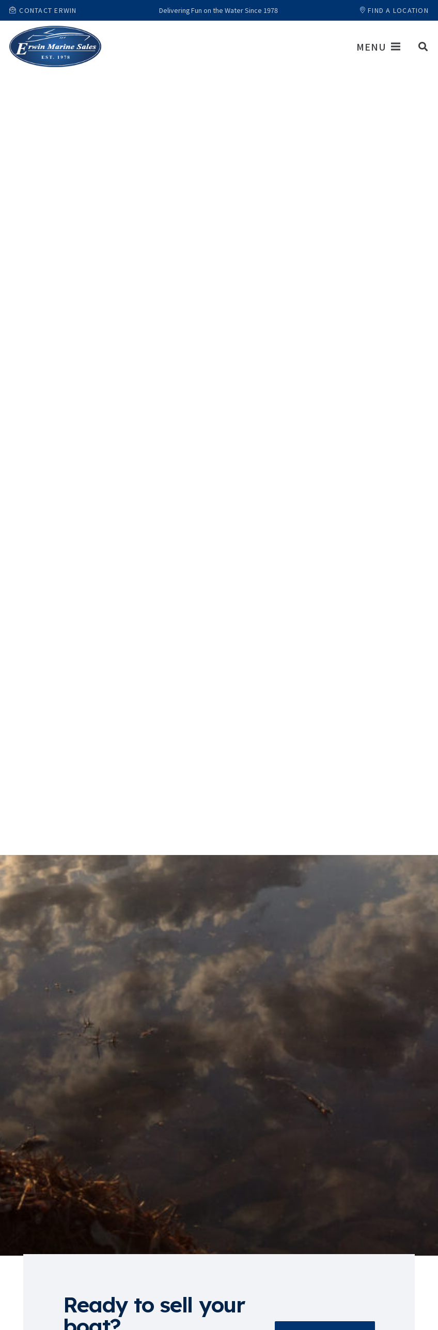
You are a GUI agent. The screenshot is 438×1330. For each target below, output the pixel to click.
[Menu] (378, 46)
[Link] (55, 46)
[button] (423, 46)
